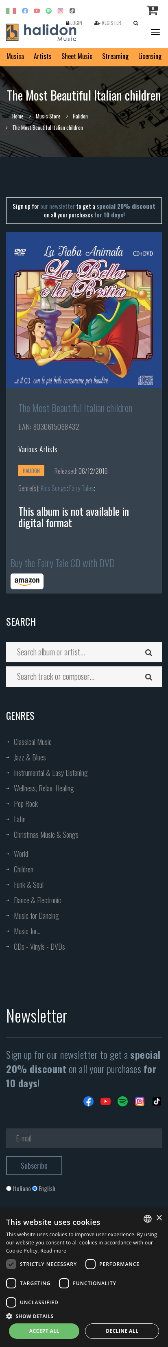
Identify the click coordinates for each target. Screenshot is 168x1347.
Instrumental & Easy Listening (51, 772)
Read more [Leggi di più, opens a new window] (53, 1250)
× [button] (159, 1218)
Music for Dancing (36, 915)
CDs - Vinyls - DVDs (39, 946)
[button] (84, 1316)
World (21, 853)
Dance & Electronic (37, 900)
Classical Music (33, 741)
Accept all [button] (44, 1330)
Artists (43, 56)
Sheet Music (76, 56)
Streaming (115, 56)
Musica (15, 56)
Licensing (149, 56)
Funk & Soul (29, 884)
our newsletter (57, 206)
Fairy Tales (81, 488)
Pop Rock (26, 803)
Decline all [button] (122, 1330)
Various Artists (38, 449)
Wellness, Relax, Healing (44, 788)
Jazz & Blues (30, 757)
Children (23, 869)
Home (18, 116)
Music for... (27, 931)
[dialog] (84, 1278)
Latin (20, 819)
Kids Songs (54, 488)
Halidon (80, 116)
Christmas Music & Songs (46, 834)
